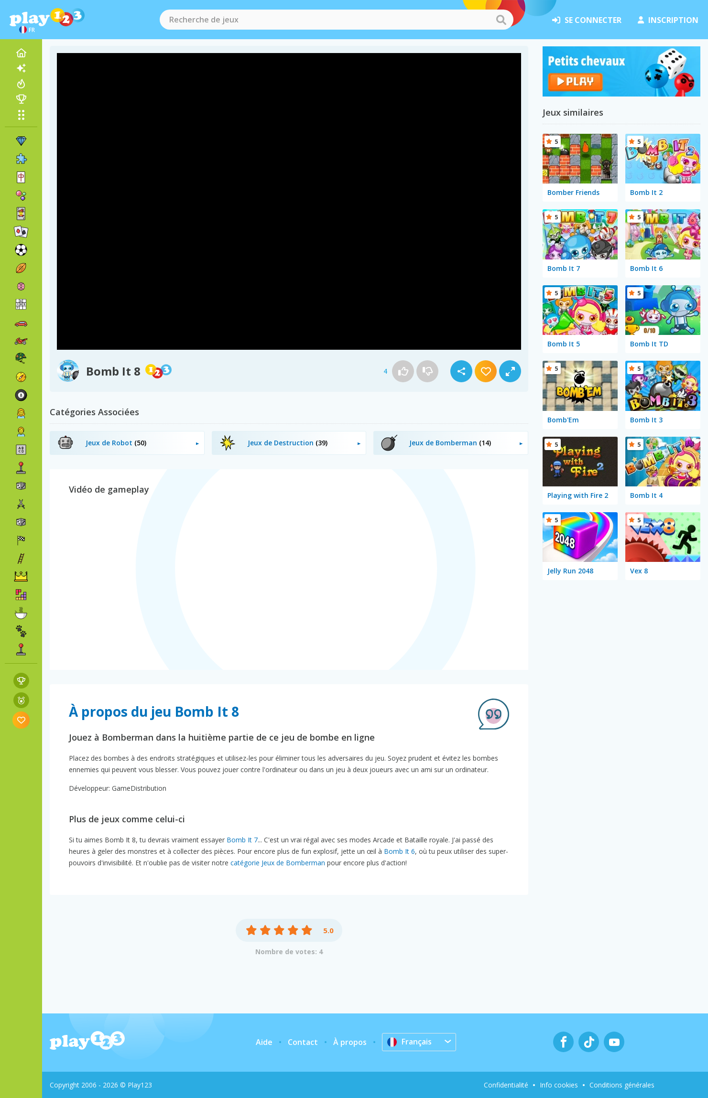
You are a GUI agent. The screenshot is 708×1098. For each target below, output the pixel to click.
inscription (668, 20)
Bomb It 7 (242, 839)
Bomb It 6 (399, 851)
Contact (303, 1042)
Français (409, 1041)
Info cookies (559, 1084)
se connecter (586, 20)
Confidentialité (506, 1084)
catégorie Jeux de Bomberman (277, 862)
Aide (264, 1042)
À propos (350, 1042)
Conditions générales (621, 1084)
